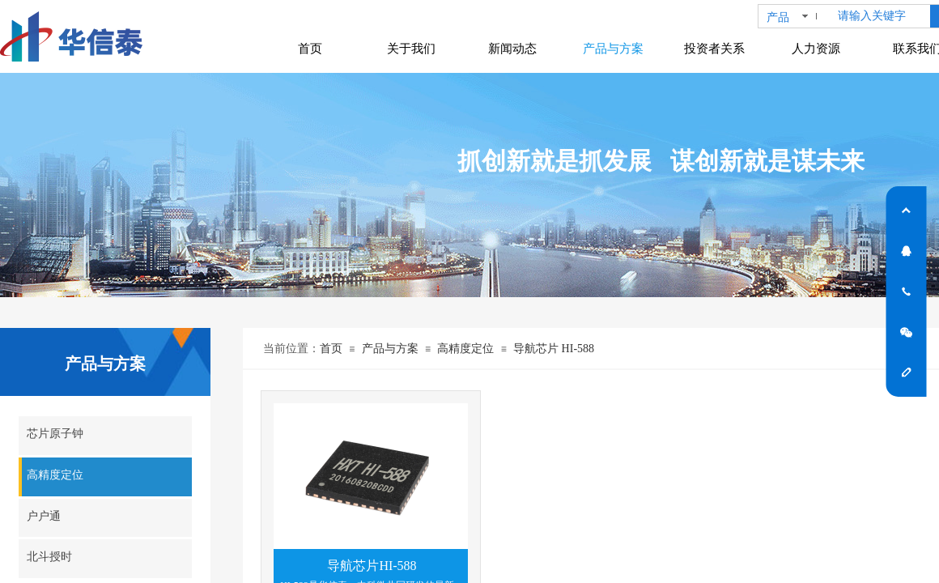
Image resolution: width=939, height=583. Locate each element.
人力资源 (816, 48)
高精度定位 (465, 349)
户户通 (44, 516)
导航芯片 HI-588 (553, 349)
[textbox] (880, 16)
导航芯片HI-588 (371, 565)
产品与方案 (390, 349)
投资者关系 (714, 48)
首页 (331, 349)
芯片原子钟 (55, 434)
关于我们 (411, 48)
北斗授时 (49, 557)
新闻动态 (512, 48)
